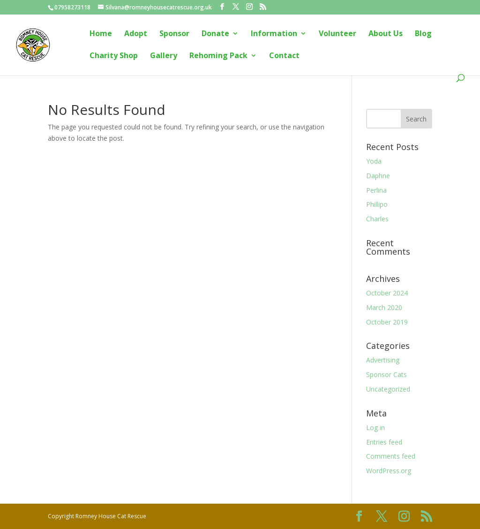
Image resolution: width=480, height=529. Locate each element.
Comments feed (390, 456)
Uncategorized (388, 389)
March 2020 (384, 307)
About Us (385, 34)
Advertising (382, 359)
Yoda (374, 161)
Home (101, 34)
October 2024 (387, 292)
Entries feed (384, 442)
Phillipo (377, 204)
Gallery (163, 56)
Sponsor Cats (386, 374)
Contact (284, 56)
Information (274, 34)
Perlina (376, 190)
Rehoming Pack (218, 56)
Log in (375, 427)
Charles (377, 218)
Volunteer (337, 34)
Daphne (378, 175)
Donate (215, 34)
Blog (423, 34)
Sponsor (174, 34)
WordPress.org (388, 470)
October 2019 (387, 321)
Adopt (135, 34)
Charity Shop (114, 56)
